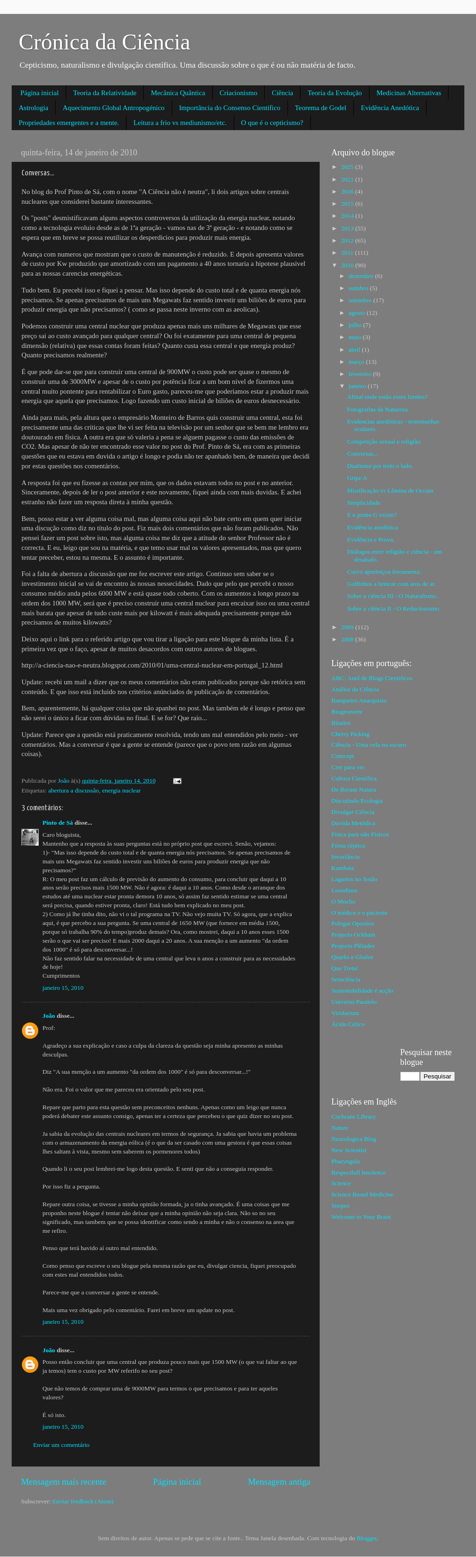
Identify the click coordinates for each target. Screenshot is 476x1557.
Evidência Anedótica (390, 107)
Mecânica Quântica (178, 93)
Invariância (345, 856)
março (357, 361)
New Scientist (348, 1150)
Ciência (282, 93)
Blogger (367, 1538)
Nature (340, 1127)
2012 (348, 240)
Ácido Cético (348, 1024)
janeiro (358, 385)
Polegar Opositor (352, 923)
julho (356, 324)
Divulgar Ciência (353, 811)
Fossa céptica (348, 845)
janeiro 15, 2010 (63, 987)
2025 (348, 166)
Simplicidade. (364, 502)
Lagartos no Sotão (354, 879)
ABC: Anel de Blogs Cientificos (372, 677)
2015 (348, 203)
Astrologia (33, 107)
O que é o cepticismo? (272, 122)
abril (355, 349)
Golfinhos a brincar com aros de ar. (391, 583)
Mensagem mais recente (63, 1482)
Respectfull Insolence (358, 1172)
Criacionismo (239, 93)
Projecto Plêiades (353, 945)
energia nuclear (121, 790)
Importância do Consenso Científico (229, 107)
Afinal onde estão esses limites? (387, 396)
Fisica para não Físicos (360, 834)
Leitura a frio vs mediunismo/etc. (180, 122)
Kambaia (342, 867)
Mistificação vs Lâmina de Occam (390, 490)
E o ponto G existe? (372, 514)
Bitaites (340, 722)
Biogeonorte (347, 711)
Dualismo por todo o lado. (380, 465)
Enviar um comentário (61, 1444)
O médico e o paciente (359, 912)
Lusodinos (344, 890)
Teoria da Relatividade (105, 93)
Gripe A (357, 477)
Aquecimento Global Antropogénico (113, 107)
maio (356, 337)
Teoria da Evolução (335, 93)
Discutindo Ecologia (357, 800)
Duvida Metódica (353, 823)
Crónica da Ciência (104, 41)
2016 (348, 191)
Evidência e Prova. (371, 539)
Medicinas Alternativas (409, 93)
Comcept (342, 755)
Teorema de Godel (321, 107)
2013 (348, 228)
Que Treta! (344, 968)
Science (341, 1183)
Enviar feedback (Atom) (82, 1501)
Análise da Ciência (355, 689)
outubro (359, 288)
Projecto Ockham (353, 934)
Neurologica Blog (353, 1138)
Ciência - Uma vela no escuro (368, 744)
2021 (348, 179)
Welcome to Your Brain (361, 1216)
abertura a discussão (73, 790)
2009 (348, 627)
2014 (348, 215)
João (48, 1015)
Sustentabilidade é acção (362, 990)
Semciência (345, 979)
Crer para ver (347, 767)
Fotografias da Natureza (377, 409)
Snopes (340, 1205)
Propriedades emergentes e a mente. (69, 122)
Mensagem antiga (279, 1482)
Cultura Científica (354, 778)
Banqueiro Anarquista (358, 700)
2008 (348, 639)
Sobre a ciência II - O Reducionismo (393, 608)
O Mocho (343, 901)
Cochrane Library (353, 1116)
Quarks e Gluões (352, 956)
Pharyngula (345, 1161)
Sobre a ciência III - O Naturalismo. (392, 595)
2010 (348, 265)
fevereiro (361, 373)
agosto (358, 312)
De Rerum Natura (353, 789)
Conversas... (362, 453)
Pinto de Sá (57, 822)
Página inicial (40, 93)
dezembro (362, 275)
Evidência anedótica (372, 527)
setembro (361, 300)
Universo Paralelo (354, 1001)
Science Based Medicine (362, 1194)
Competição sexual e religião (383, 441)
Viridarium (345, 1012)
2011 (348, 252)
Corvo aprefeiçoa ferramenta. (384, 571)
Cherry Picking (350, 733)
